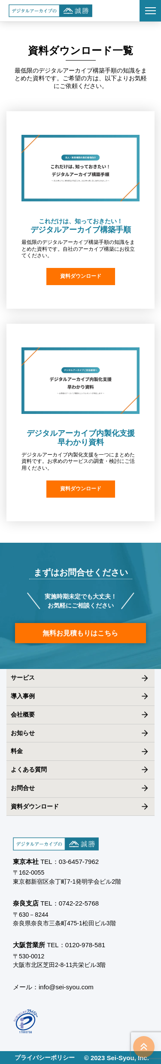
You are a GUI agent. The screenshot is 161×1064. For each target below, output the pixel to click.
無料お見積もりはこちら (80, 633)
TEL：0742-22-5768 (69, 903)
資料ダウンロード (80, 276)
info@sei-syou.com (66, 987)
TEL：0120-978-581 (76, 944)
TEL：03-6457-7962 (69, 861)
